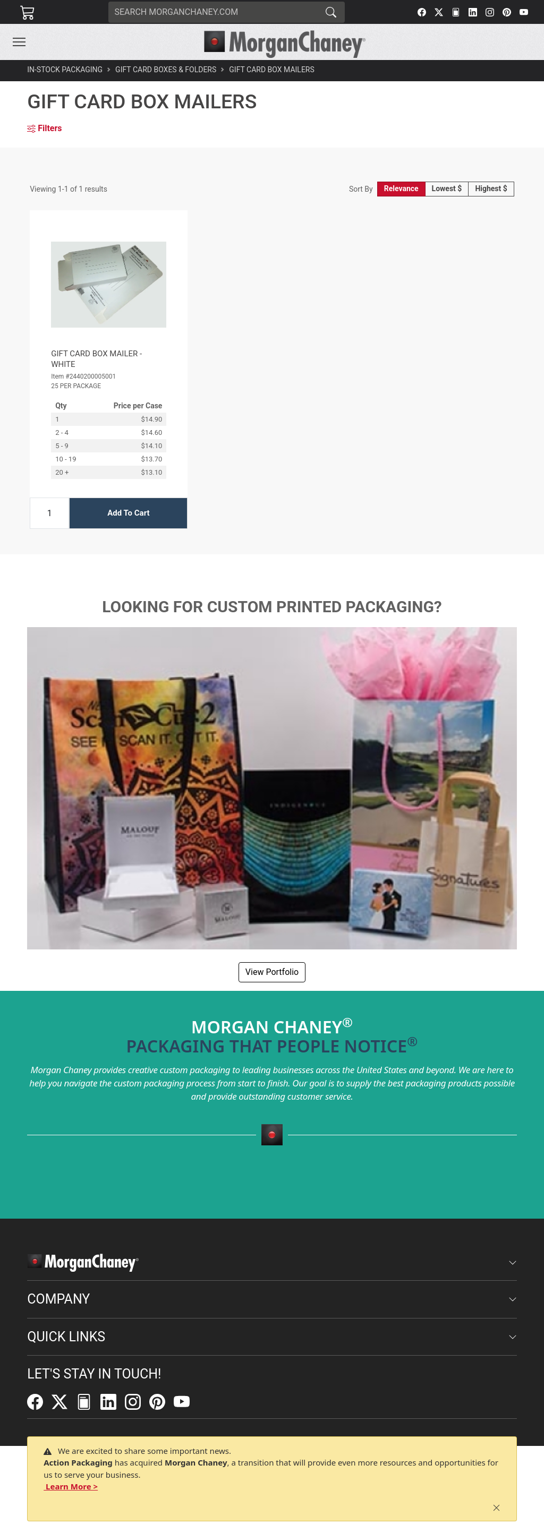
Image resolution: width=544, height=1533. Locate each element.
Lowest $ (447, 188)
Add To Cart (128, 513)
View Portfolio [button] (272, 972)
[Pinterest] (507, 12)
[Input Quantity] (49, 513)
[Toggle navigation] (19, 42)
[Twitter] (439, 12)
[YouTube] (524, 12)
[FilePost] (456, 12)
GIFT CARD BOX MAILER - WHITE (96, 359)
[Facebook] (422, 12)
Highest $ (491, 188)
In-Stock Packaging (65, 69)
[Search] (213, 12)
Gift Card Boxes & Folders (165, 69)
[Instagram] (490, 12)
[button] (19, 42)
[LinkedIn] (473, 12)
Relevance (401, 188)
